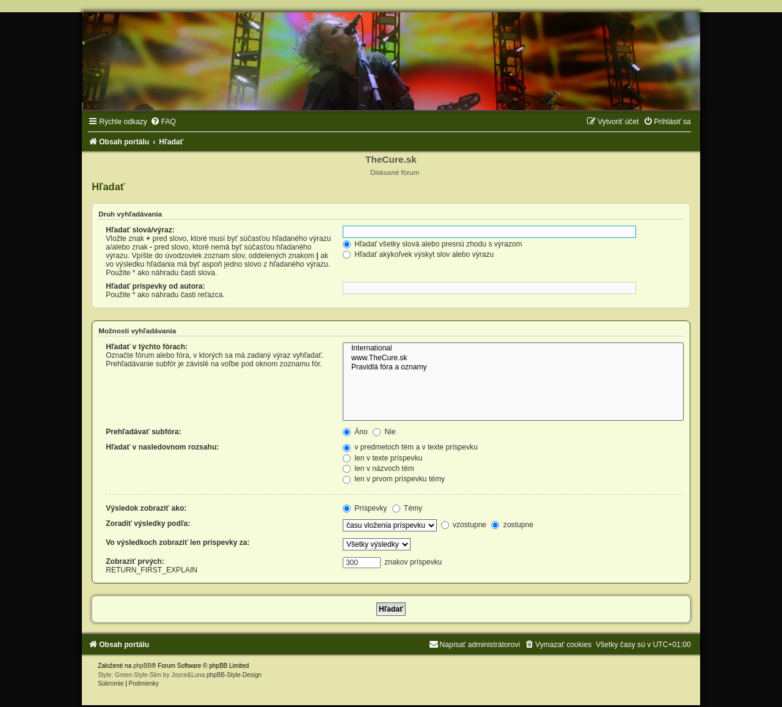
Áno (355, 432)
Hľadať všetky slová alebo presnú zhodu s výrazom (432, 244)
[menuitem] (163, 121)
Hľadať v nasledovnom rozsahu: (162, 447)
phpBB (142, 665)
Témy (407, 508)
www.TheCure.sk (513, 358)
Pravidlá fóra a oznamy (513, 367)
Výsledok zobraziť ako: (146, 508)
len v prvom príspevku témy (394, 479)
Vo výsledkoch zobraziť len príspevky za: (177, 542)
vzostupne (464, 524)
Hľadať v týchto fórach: (147, 346)
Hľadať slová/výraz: (140, 230)
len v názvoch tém (378, 468)
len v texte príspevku (382, 458)
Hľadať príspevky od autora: (155, 286)
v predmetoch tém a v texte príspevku (410, 447)
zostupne (512, 524)
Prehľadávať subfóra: (143, 432)
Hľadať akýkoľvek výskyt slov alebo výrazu (418, 254)
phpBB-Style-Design (233, 675)
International (513, 349)
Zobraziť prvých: (135, 561)
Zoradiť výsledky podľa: (148, 523)
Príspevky (365, 508)
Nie (384, 432)
